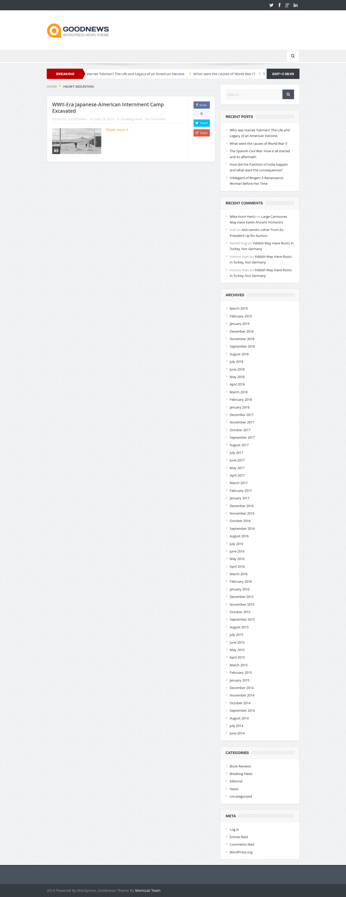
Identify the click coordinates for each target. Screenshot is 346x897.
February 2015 (241, 672)
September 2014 (242, 710)
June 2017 (237, 460)
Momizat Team (147, 890)
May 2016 (237, 558)
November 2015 (242, 604)
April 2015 (237, 657)
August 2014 (239, 718)
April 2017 (237, 475)
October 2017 (240, 430)
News (234, 789)
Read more (117, 129)
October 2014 (240, 703)
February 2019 (241, 316)
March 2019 (239, 308)
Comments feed (242, 844)
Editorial (236, 781)
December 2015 (241, 596)
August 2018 (239, 354)
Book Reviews (240, 766)
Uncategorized (241, 796)
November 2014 (242, 695)
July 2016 (236, 543)
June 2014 (237, 733)
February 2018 (241, 399)
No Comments (155, 119)
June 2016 (237, 551)
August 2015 (239, 627)
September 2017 (242, 437)
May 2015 (237, 649)
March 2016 (239, 574)
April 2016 (237, 566)
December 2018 (241, 331)
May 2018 (237, 376)
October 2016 (240, 520)
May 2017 (237, 468)
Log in (234, 829)
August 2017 (239, 445)
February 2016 (241, 581)
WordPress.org (241, 852)
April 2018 (237, 384)
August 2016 (239, 536)
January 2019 (239, 323)
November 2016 (242, 513)
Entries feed (239, 837)
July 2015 (236, 634)
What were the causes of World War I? (228, 74)
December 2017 (241, 414)
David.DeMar (77, 119)
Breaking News (132, 119)
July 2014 (236, 725)
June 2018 (237, 369)
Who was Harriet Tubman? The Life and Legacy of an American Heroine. (132, 74)
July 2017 (236, 452)
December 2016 (241, 505)
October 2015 (240, 612)
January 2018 (239, 407)
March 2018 (239, 392)
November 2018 (242, 339)
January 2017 (239, 498)
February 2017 (241, 490)
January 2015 (239, 680)
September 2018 (242, 346)
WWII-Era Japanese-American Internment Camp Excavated (108, 107)
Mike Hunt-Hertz (243, 216)
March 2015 (239, 665)
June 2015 (237, 642)
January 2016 (239, 589)
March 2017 (239, 482)
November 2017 (242, 422)
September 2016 (242, 528)
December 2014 (241, 687)
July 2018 (236, 361)
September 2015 (242, 619)
